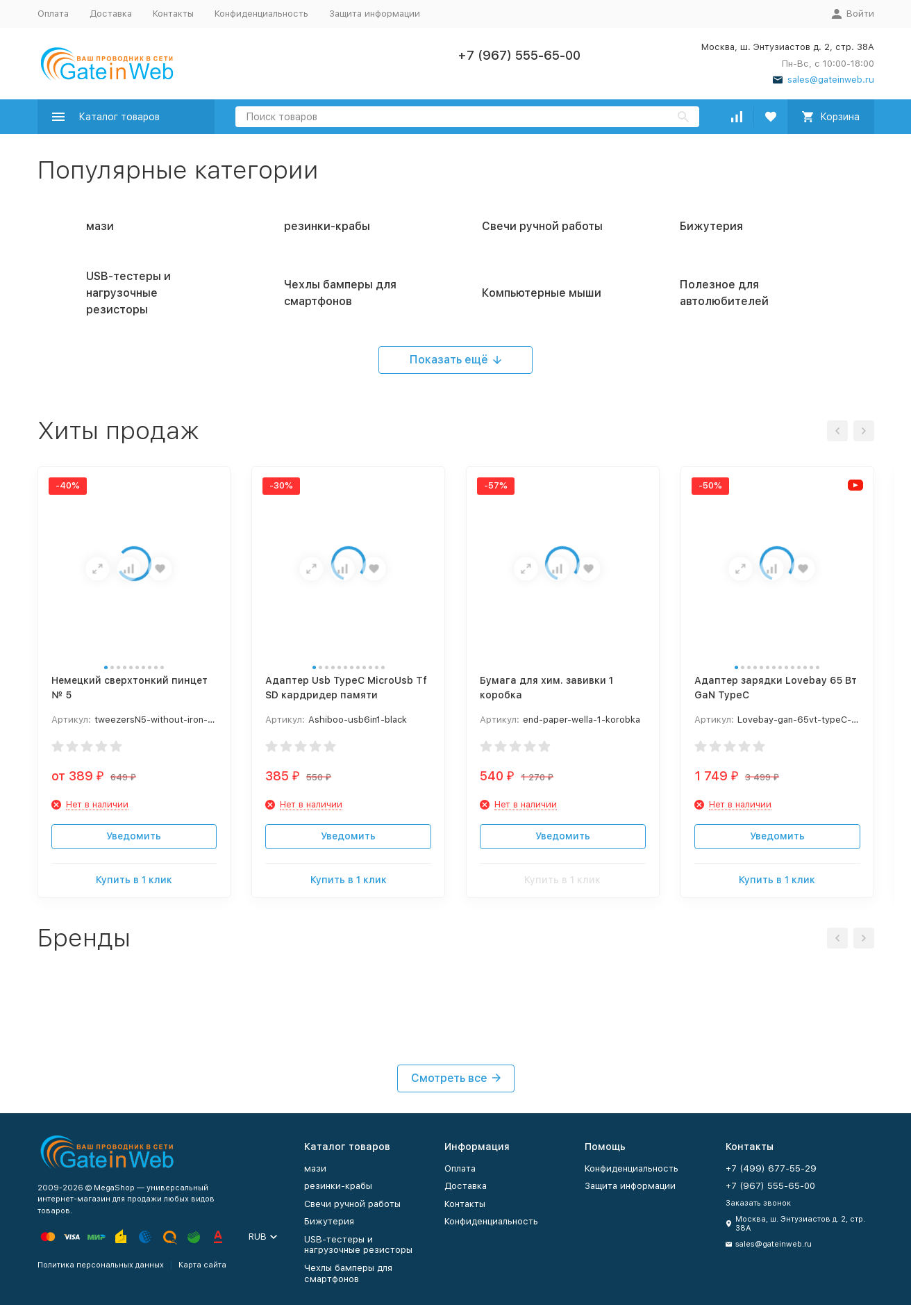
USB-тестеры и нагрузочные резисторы (358, 1245)
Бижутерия (329, 1221)
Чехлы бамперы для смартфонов (348, 1273)
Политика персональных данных (100, 1265)
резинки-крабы (338, 1186)
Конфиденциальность (261, 13)
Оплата (53, 13)
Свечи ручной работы (352, 1204)
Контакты (173, 13)
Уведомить (133, 836)
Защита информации (374, 13)
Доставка (111, 13)
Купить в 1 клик (134, 879)
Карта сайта (202, 1265)
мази (315, 1168)
